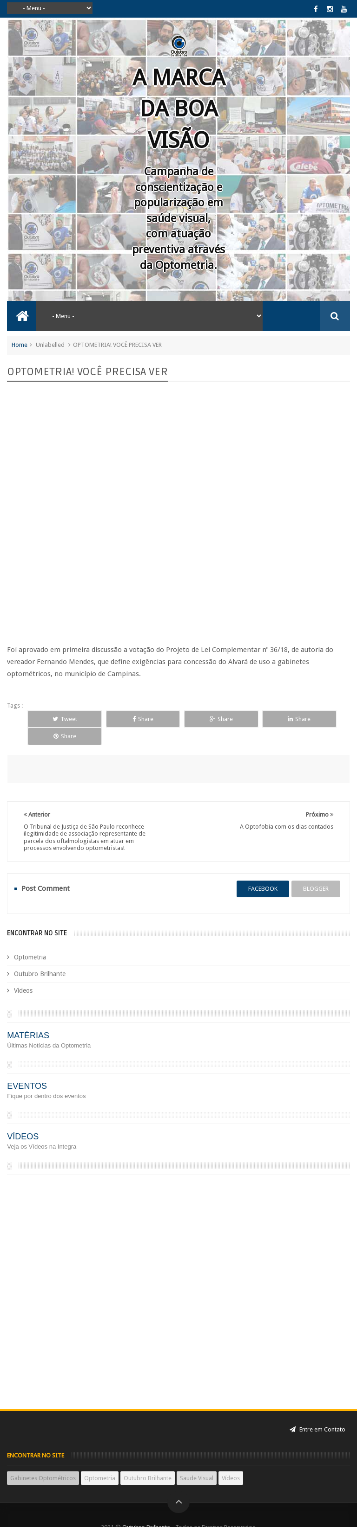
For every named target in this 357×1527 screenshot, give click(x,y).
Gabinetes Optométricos (43, 1460)
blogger (316, 871)
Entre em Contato (317, 1411)
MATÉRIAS (28, 1017)
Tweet (58, 719)
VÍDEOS (23, 1119)
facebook (263, 871)
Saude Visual (196, 1460)
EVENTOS (27, 1068)
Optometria (30, 939)
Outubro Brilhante (40, 956)
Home (19, 344)
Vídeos (23, 973)
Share (123, 719)
